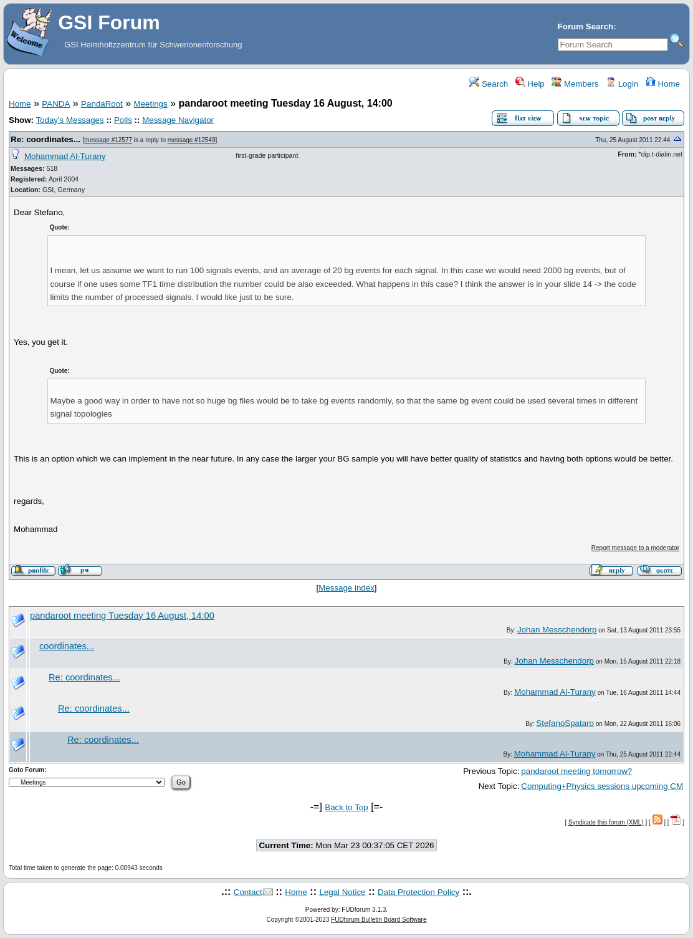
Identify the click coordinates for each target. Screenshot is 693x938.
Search (488, 84)
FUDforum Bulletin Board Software (378, 919)
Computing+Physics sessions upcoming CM (602, 786)
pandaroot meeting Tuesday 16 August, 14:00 (122, 616)
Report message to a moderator (635, 547)
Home (663, 84)
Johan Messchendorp (556, 629)
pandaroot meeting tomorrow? (576, 771)
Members (575, 84)
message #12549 (192, 140)
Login (622, 84)
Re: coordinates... (45, 139)
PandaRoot (102, 104)
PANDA (56, 104)
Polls (123, 120)
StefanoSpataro (565, 723)
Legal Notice (342, 892)
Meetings (151, 104)
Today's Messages (69, 120)
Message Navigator (178, 120)
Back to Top (346, 807)
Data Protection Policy (418, 892)
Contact (248, 892)
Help (530, 84)
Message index (346, 587)
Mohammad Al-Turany (65, 156)
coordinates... (66, 646)
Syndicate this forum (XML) (606, 822)
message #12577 (108, 140)
